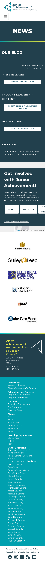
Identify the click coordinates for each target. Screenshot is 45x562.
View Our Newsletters (22, 129)
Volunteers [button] (14, 383)
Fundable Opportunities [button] (19, 404)
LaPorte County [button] (15, 500)
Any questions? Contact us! (16, 222)
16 (40, 68)
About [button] (11, 414)
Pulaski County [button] (15, 517)
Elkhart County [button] (15, 476)
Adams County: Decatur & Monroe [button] (20, 457)
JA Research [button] (14, 422)
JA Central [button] (35, 552)
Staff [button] (10, 417)
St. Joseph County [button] (16, 520)
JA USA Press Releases (22, 82)
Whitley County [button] (15, 538)
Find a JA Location (16, 541)
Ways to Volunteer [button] (17, 385)
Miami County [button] (14, 505)
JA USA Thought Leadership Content (22, 107)
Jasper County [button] (15, 491)
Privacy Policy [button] (32, 549)
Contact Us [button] (12, 366)
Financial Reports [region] (16, 410)
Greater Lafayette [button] (16, 485)
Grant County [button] (14, 482)
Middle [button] (11, 441)
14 (34, 68)
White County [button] (14, 535)
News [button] (10, 431)
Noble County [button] (14, 511)
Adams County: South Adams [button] (22, 461)
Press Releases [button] (15, 425)
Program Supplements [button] (19, 395)
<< (28, 68)
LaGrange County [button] (16, 497)
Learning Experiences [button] (20, 435)
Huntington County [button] (17, 488)
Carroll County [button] (15, 464)
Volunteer (28, 209)
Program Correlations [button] (18, 398)
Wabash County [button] (15, 529)
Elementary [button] (13, 438)
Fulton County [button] (15, 479)
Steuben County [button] (16, 526)
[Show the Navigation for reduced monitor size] (5, 16)
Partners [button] (12, 402)
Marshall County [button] (16, 502)
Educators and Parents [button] (21, 392)
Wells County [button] (14, 532)
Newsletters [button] (13, 428)
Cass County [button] (13, 467)
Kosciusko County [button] (16, 494)
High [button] (10, 444)
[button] (10, 557)
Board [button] (11, 420)
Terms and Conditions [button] (15, 549)
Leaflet (18, 230)
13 (31, 68)
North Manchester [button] (17, 514)
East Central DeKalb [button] (17, 473)
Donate (12, 209)
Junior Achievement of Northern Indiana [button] (19, 451)
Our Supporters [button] (15, 407)
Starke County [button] (15, 523)
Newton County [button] (15, 508)
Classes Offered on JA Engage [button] (22, 388)
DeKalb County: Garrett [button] (19, 470)
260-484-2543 (12, 369)
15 (37, 68)
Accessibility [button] (11, 552)
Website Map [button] (23, 552)
